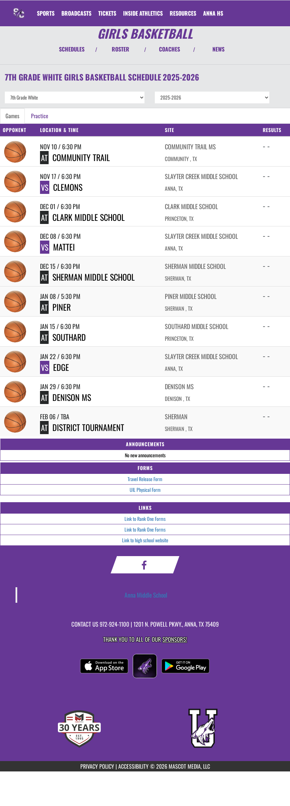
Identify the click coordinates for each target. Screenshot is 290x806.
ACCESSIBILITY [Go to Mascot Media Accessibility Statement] (133, 766)
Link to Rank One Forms (145, 518)
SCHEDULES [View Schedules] (71, 49)
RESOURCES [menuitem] (183, 13)
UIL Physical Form (145, 489)
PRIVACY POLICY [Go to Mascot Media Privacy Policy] (97, 766)
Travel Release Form (145, 478)
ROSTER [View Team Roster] (120, 49)
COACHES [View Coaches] (169, 49)
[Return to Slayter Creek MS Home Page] (19, 9)
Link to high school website (145, 540)
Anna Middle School (145, 594)
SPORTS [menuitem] (45, 13)
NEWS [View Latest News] (218, 49)
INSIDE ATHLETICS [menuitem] (143, 13)
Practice (39, 116)
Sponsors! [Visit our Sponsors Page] (174, 639)
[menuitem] (76, 13)
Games (12, 116)
